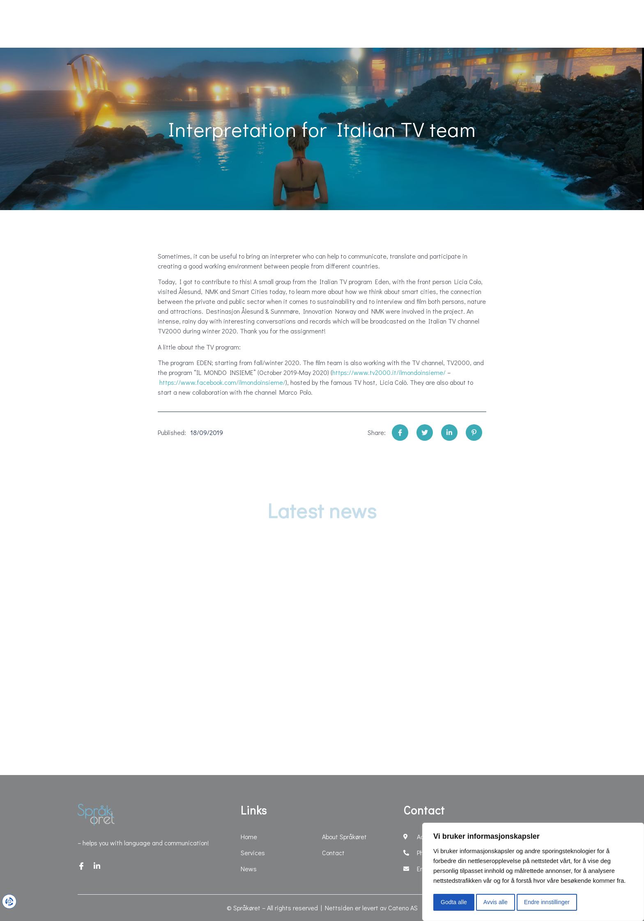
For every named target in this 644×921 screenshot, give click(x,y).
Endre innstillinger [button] (547, 902)
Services (127, 24)
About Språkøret (455, 24)
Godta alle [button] (454, 902)
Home (68, 24)
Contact (528, 24)
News (186, 24)
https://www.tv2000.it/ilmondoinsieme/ (389, 372)
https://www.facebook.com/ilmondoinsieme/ (222, 382)
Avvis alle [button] (495, 902)
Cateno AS (403, 907)
